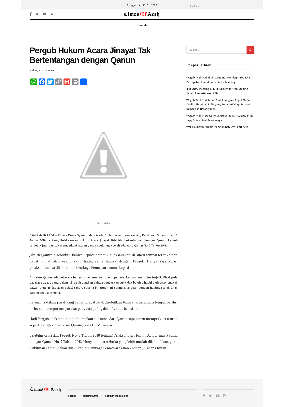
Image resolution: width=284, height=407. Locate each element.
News (51, 70)
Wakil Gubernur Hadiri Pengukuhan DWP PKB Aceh (217, 126)
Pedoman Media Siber (116, 395)
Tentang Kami (90, 395)
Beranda (34, 5)
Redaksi (72, 395)
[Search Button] (252, 5)
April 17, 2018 (37, 70)
